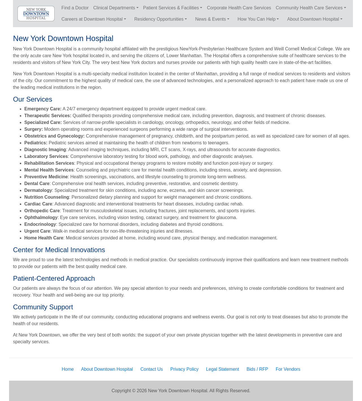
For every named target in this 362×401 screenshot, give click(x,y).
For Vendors (288, 369)
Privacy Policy (184, 369)
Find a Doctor (75, 7)
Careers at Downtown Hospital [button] (91, 19)
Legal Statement (222, 369)
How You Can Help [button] (256, 19)
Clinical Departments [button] (114, 7)
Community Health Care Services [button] (309, 7)
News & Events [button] (210, 19)
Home (68, 369)
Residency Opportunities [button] (159, 19)
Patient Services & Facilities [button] (171, 7)
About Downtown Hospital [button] (313, 19)
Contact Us (152, 369)
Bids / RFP (257, 369)
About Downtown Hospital (107, 369)
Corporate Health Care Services (239, 7)
